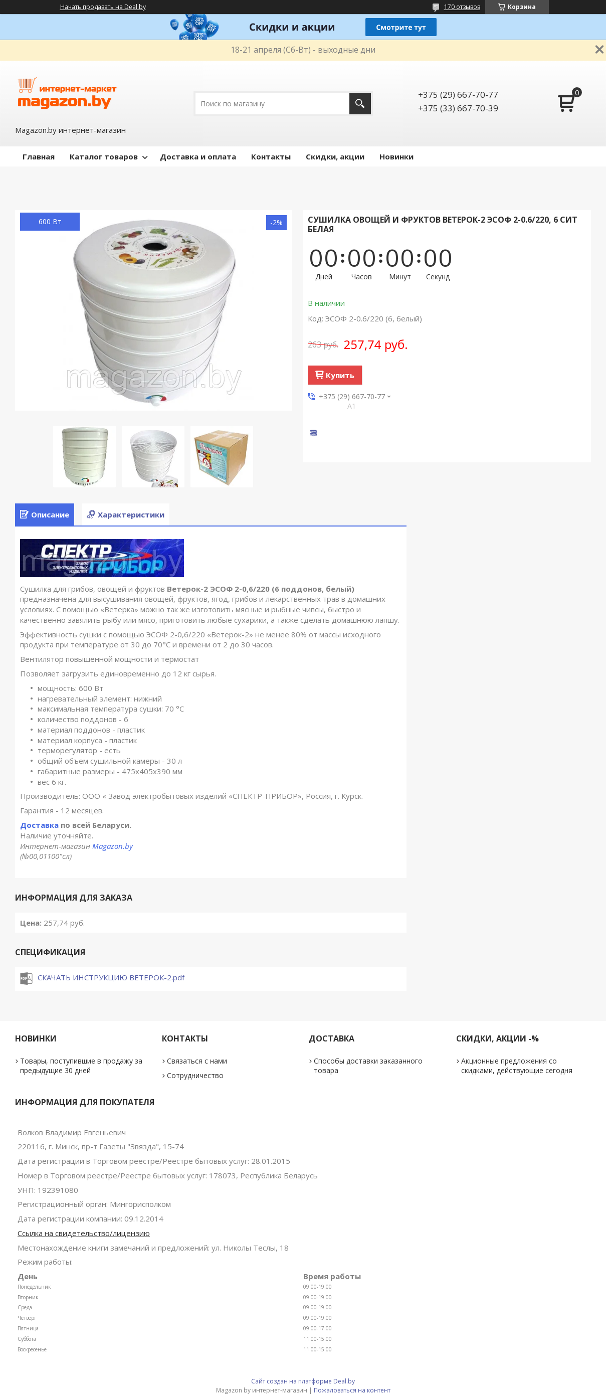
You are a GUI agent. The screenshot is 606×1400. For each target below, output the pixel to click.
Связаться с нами (197, 1061)
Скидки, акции (335, 156)
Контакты (271, 156)
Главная (39, 156)
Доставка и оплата (198, 156)
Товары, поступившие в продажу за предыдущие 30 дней (81, 1065)
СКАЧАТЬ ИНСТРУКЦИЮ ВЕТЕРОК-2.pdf (111, 977)
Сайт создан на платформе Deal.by (303, 1381)
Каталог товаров (104, 156)
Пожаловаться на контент (352, 1390)
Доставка (39, 825)
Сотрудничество (195, 1075)
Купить (340, 375)
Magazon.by (112, 846)
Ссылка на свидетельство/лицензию (84, 1233)
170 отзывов (462, 7)
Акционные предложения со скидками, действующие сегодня (516, 1065)
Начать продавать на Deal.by (103, 7)
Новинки (396, 156)
